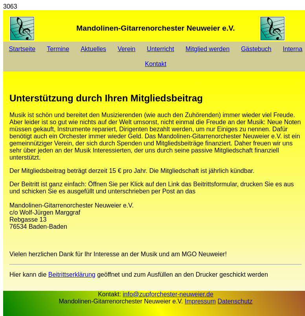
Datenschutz (235, 301)
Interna (293, 49)
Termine (58, 49)
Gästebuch (256, 49)
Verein (126, 49)
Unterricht (160, 49)
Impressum (200, 301)
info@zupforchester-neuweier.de (168, 294)
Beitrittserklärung (72, 274)
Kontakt (155, 64)
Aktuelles (93, 49)
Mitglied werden (208, 49)
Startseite (22, 49)
